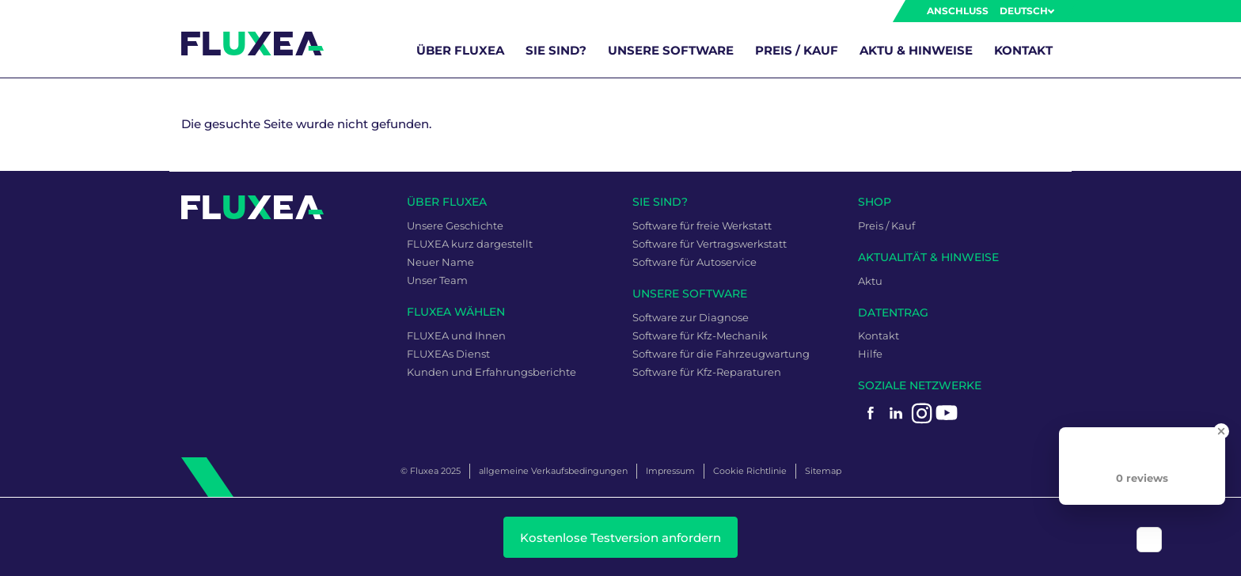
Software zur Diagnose (690, 317)
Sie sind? (556, 50)
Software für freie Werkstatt (702, 225)
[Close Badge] (1221, 431)
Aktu (870, 281)
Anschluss (958, 11)
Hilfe (870, 353)
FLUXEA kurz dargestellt (470, 243)
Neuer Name (440, 262)
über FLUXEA (460, 50)
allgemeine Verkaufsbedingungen (553, 470)
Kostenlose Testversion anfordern (620, 537)
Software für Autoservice (694, 262)
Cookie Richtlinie (750, 470)
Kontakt (1023, 50)
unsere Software (671, 50)
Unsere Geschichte (455, 225)
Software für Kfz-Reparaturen (706, 372)
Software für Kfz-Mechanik (700, 335)
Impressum (670, 470)
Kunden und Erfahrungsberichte (491, 372)
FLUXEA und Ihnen (456, 335)
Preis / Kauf (796, 50)
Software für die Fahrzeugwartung (721, 353)
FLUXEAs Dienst (448, 353)
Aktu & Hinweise (916, 50)
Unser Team (437, 280)
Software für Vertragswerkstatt (709, 243)
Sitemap (823, 470)
